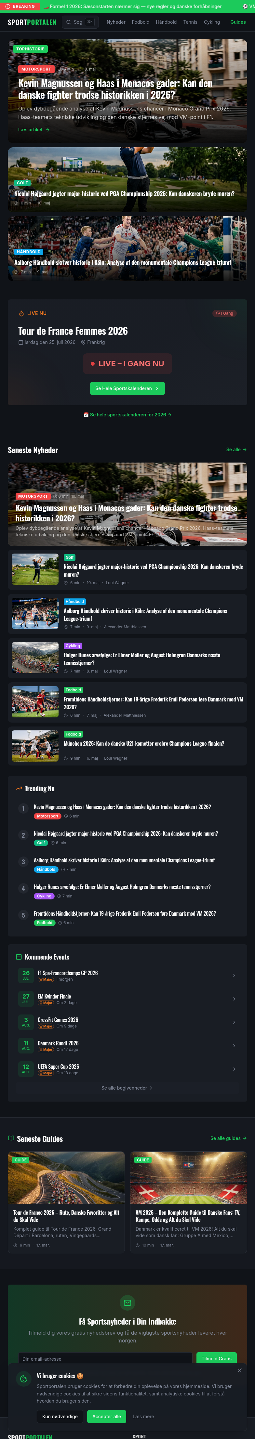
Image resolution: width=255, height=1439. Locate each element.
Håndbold (166, 22)
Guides (238, 22)
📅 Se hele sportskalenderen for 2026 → (127, 414)
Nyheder (116, 22)
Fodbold (141, 22)
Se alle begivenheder (127, 1088)
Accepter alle (106, 1416)
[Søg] (80, 22)
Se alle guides (228, 1138)
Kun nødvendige (60, 1416)
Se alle (236, 449)
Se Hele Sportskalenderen (127, 388)
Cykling (212, 22)
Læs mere (143, 1416)
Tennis (190, 22)
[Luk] (239, 1370)
